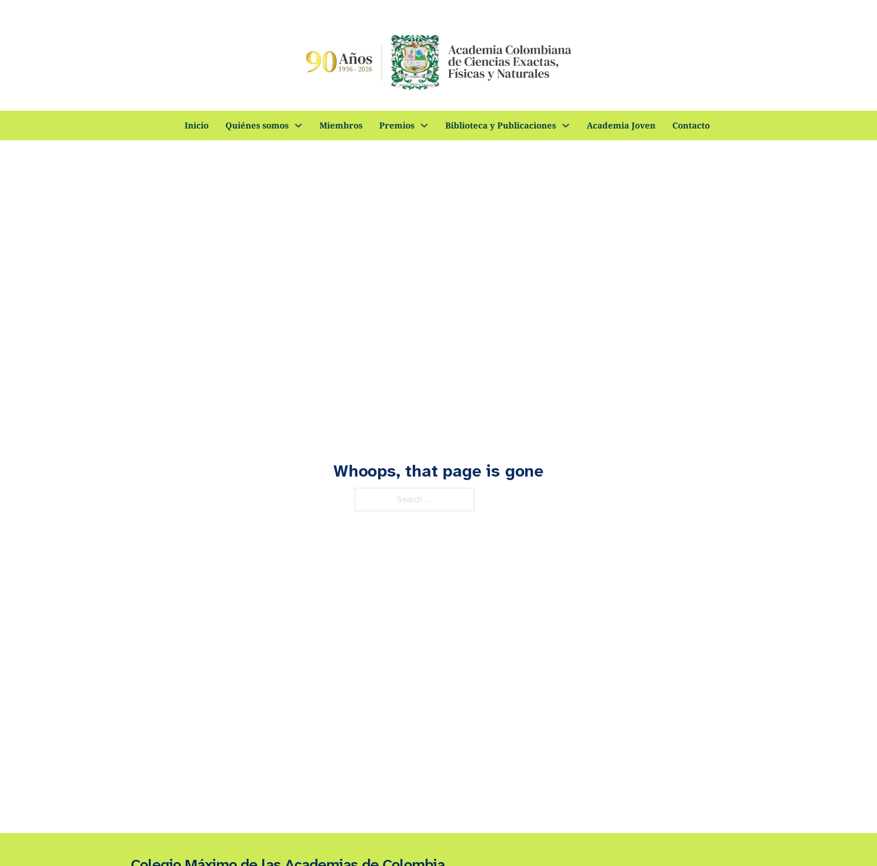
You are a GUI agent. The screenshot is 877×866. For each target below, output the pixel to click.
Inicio (197, 125)
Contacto (691, 125)
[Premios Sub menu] (424, 125)
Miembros (340, 125)
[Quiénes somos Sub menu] (298, 125)
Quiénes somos (257, 125)
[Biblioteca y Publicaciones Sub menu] (566, 125)
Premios (396, 125)
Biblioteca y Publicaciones (500, 125)
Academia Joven (621, 125)
